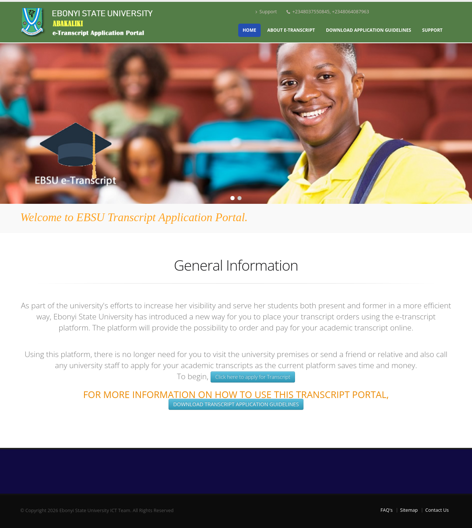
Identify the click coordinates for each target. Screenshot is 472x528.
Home (249, 30)
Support (266, 11)
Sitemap (409, 510)
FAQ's (387, 510)
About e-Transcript (291, 30)
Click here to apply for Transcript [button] (252, 376)
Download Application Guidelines (368, 30)
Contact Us (437, 510)
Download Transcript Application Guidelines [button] (236, 404)
